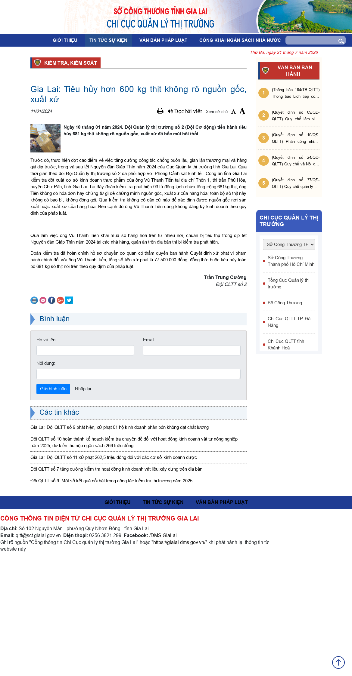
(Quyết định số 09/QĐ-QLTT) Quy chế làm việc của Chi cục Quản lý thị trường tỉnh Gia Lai (295, 116)
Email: (149, 457)
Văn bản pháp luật (163, 40)
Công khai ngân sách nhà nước (240, 40)
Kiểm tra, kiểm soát (69, 63)
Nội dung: (45, 480)
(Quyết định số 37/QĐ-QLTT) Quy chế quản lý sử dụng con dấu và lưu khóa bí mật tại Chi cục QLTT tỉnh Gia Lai (295, 183)
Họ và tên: (46, 457)
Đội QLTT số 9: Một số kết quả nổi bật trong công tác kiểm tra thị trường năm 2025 (111, 598)
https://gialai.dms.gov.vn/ (179, 659)
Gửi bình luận (53, 506)
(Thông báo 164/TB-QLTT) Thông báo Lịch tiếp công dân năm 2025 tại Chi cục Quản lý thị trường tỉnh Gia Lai (295, 93)
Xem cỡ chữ (217, 111)
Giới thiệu (65, 40)
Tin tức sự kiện (108, 40)
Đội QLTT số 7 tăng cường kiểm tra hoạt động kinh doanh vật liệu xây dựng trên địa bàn (116, 586)
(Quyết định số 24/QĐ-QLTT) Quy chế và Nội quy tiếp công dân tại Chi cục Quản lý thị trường (295, 161)
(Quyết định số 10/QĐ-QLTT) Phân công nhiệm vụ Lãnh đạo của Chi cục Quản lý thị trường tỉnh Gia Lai (295, 138)
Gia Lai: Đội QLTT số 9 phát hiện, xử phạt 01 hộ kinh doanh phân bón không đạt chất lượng (119, 544)
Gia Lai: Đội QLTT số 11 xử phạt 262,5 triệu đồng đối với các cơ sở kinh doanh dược (113, 574)
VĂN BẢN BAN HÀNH (294, 71)
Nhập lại (83, 506)
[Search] (309, 40)
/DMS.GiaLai (163, 653)
